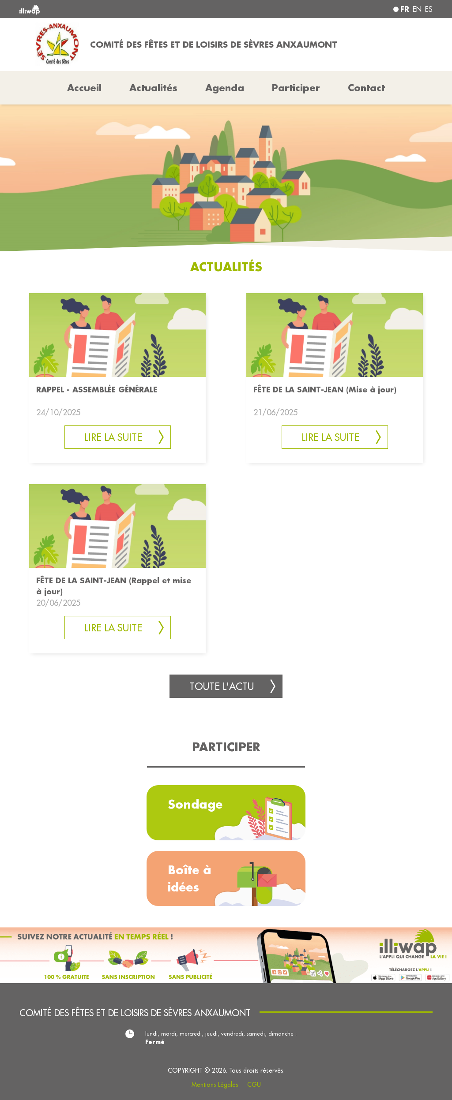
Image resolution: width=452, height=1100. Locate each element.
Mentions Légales (215, 1085)
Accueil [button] (84, 88)
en (417, 9)
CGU (254, 1085)
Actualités (153, 88)
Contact (366, 88)
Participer (296, 88)
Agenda (224, 88)
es (429, 9)
